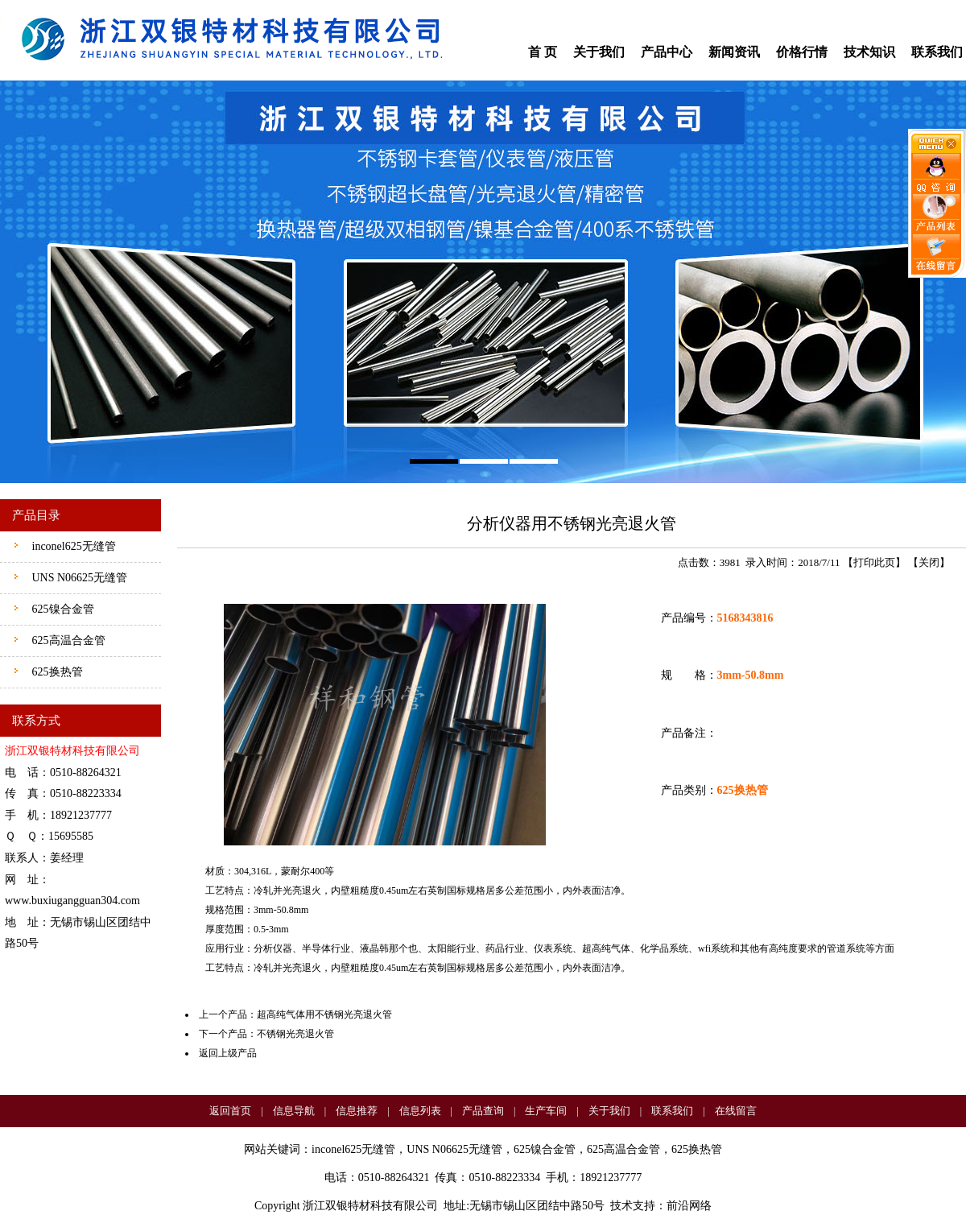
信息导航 (294, 1111)
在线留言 (736, 1111)
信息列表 (420, 1111)
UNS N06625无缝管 (78, 578)
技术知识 (869, 52)
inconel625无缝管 (72, 546)
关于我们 (599, 52)
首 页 (542, 52)
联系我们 (937, 52)
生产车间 (546, 1111)
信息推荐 (357, 1111)
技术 (621, 1206)
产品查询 (483, 1111)
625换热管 (56, 672)
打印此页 (874, 562)
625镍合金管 (61, 609)
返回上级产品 (228, 1053)
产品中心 (666, 52)
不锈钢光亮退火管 (295, 1033)
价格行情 (802, 52)
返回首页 (230, 1111)
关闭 (929, 562)
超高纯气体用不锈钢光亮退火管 (324, 1014)
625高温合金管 (67, 640)
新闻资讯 (734, 52)
